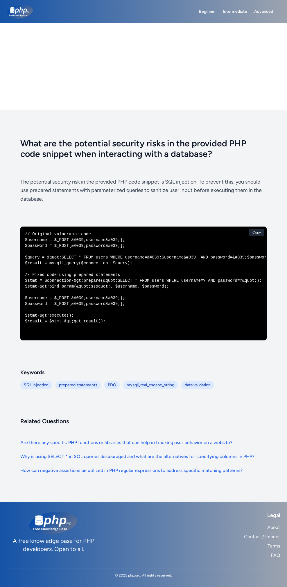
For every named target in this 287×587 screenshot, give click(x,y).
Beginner (207, 11)
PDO (112, 385)
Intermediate (235, 11)
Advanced (263, 11)
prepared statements (78, 385)
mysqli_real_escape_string (150, 385)
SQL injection (36, 385)
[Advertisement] (143, 66)
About (273, 527)
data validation (198, 385)
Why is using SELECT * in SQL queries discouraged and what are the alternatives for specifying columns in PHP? (137, 456)
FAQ (275, 555)
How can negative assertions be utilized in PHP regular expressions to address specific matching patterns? (131, 470)
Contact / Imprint (262, 536)
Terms (274, 546)
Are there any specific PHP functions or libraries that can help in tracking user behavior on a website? (126, 442)
